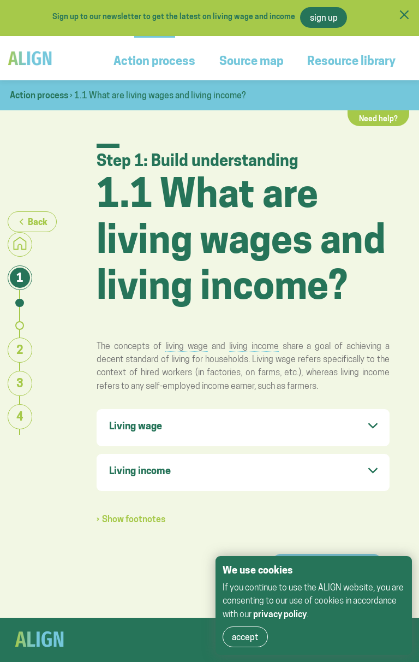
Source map (251, 61)
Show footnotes (133, 518)
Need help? (378, 118)
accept (245, 636)
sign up (324, 17)
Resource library (351, 61)
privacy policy (280, 613)
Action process (154, 61)
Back (37, 221)
